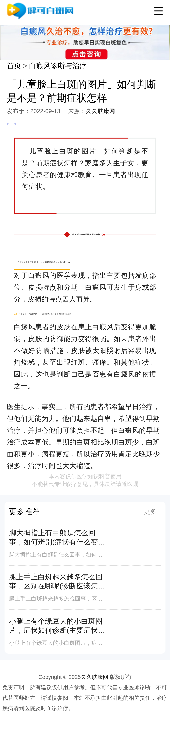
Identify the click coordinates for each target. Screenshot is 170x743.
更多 (150, 511)
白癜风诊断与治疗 (58, 66)
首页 (14, 66)
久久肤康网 (100, 111)
